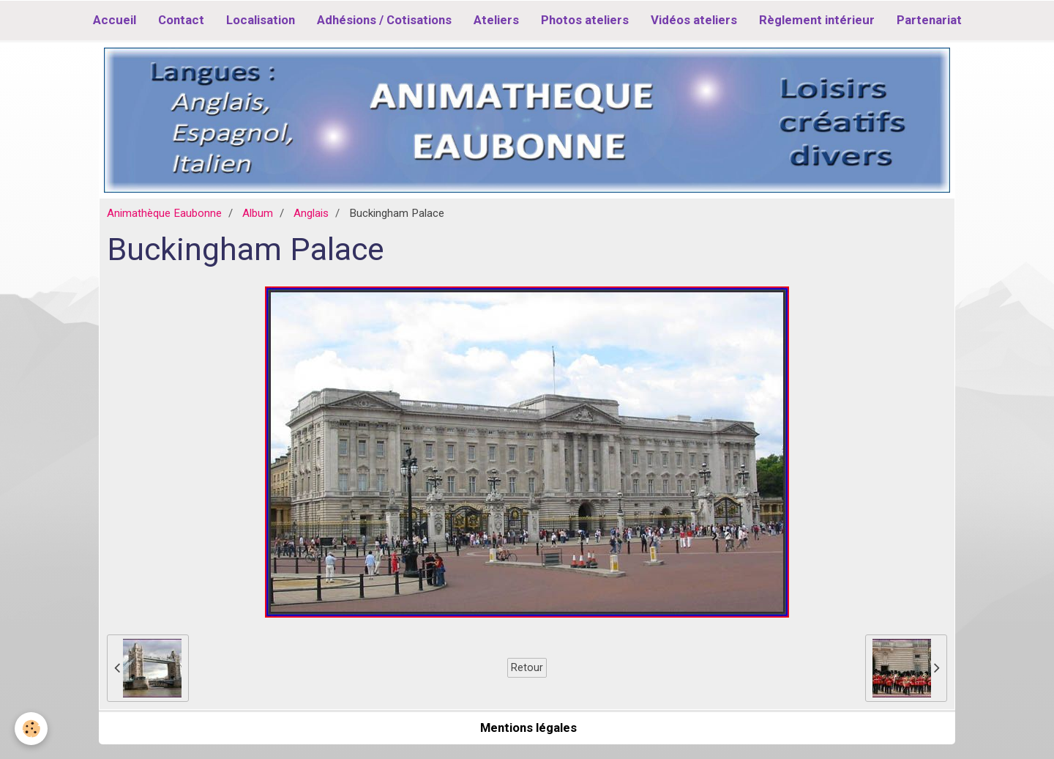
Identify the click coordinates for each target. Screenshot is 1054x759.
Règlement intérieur (817, 19)
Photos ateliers (585, 19)
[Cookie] (31, 728)
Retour (527, 667)
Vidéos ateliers (694, 19)
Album (257, 213)
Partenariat (929, 19)
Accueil (114, 19)
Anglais (311, 213)
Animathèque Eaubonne (164, 213)
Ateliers (496, 19)
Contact (181, 19)
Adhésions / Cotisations (384, 19)
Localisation (260, 19)
